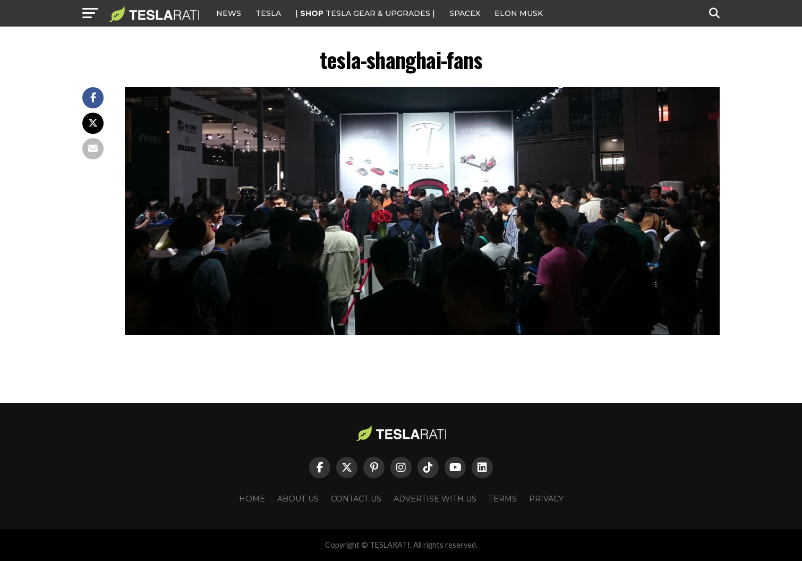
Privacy (546, 499)
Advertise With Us (435, 499)
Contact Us (356, 499)
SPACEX (464, 13)
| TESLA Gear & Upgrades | (365, 13)
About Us (298, 499)
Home (252, 499)
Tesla (268, 13)
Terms (503, 499)
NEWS (228, 13)
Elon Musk (518, 13)
